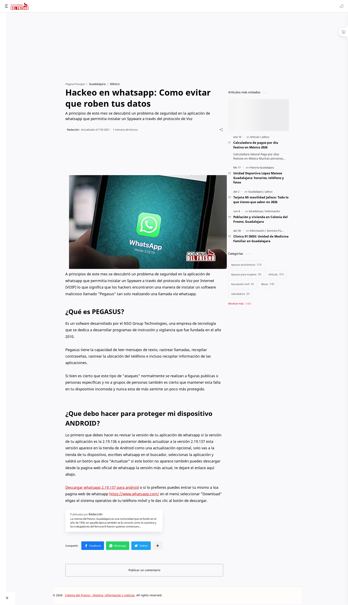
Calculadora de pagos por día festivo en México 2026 (260, 146)
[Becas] (272, 285)
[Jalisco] (270, 138)
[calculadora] (245, 295)
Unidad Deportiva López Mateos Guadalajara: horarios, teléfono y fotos (263, 179)
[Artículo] (260, 138)
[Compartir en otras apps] (162, 546)
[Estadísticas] (261, 212)
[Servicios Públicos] (282, 232)
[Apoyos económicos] (251, 266)
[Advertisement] (181, 46)
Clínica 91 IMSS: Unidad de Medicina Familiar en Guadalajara (265, 239)
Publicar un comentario (149, 571)
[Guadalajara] (261, 193)
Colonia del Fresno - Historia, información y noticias (104, 596)
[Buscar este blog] (84, 6)
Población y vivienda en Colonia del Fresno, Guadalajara (265, 220)
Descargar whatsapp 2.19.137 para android (106, 488)
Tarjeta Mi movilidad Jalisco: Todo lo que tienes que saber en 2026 (265, 200)
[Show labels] (245, 305)
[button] (341, 6)
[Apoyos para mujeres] (250, 276)
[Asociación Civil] (247, 285)
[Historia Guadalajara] (266, 168)
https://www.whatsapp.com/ (138, 495)
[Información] (277, 212)
